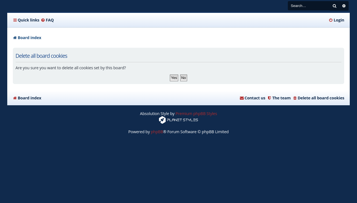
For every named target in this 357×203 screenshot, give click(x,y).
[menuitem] (47, 20)
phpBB (157, 131)
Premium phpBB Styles (196, 113)
